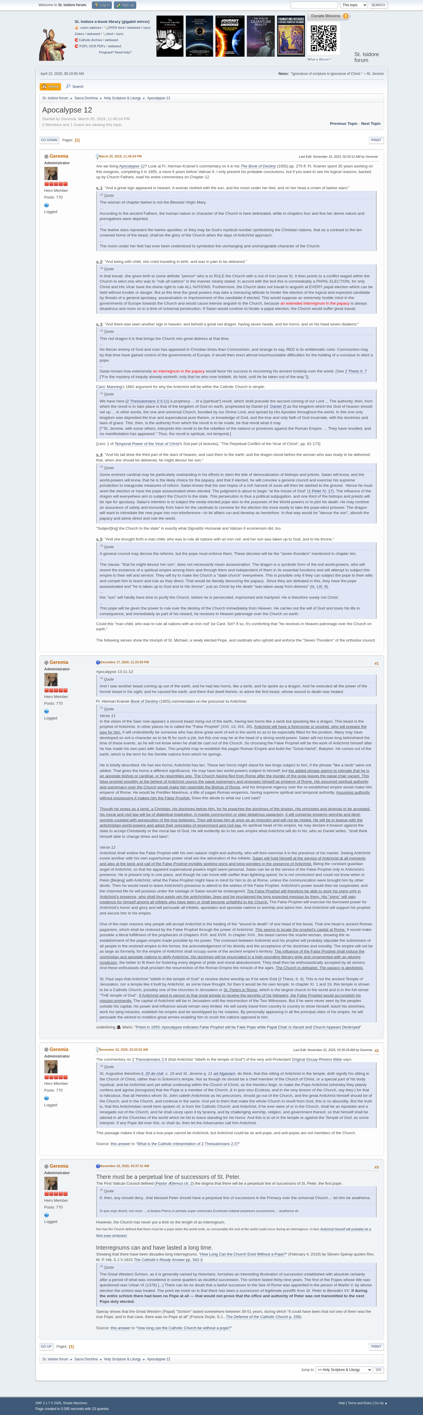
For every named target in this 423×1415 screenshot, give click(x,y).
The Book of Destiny (258, 166)
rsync (147, 27)
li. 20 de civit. (153, 1073)
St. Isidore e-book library (97, 21)
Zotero (79, 34)
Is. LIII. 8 (319, 586)
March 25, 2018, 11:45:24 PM (120, 156)
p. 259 (263, 1317)
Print (376, 140)
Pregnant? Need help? (115, 52)
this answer (120, 1144)
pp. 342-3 (168, 1260)
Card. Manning (109, 387)
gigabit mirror (136, 21)
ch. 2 (174, 1183)
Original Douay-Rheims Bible (317, 1059)
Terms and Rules (360, 1403)
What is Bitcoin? (319, 59)
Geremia (59, 156)
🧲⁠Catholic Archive (88, 40)
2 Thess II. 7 (356, 371)
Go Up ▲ (381, 1403)
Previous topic (344, 123)
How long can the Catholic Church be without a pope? (184, 1328)
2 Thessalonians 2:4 (149, 1059)
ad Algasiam (224, 1073)
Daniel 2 (277, 406)
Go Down (49, 140)
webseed (133, 27)
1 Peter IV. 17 (321, 491)
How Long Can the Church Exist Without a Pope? (243, 1254)
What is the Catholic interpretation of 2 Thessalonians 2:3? (188, 1144)
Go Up (46, 1346)
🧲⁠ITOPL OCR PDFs (90, 46)
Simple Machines (75, 1403)
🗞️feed (107, 34)
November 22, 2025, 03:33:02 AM (123, 1049)
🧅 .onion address (88, 27)
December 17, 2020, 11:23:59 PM (124, 662)
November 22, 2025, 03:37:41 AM (124, 1166)
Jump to (307, 1370)
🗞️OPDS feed (114, 27)
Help (341, 1403)
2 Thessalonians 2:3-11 (147, 401)
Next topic (371, 123)
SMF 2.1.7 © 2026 (48, 1403)
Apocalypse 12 (132, 166)
